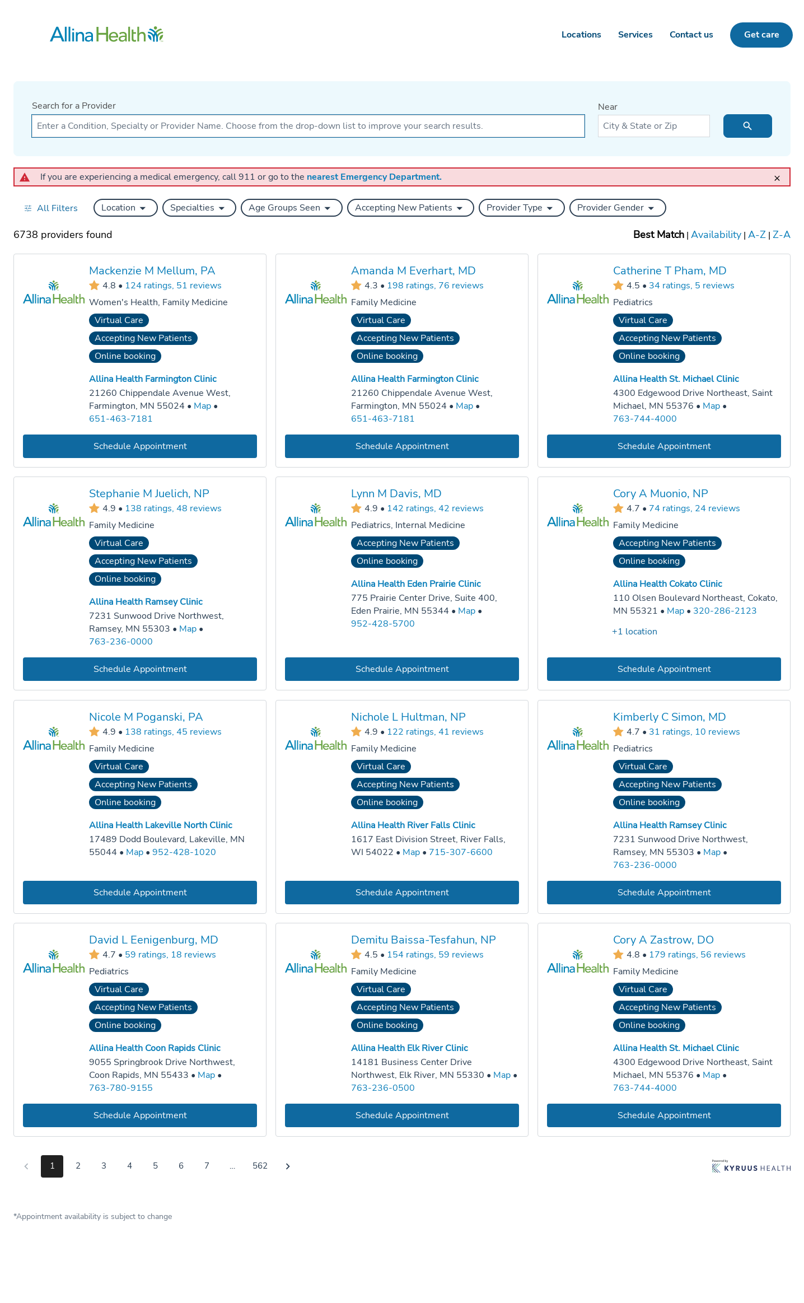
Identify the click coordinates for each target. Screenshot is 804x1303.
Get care (761, 35)
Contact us (691, 35)
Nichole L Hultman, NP (408, 717)
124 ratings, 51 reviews (173, 285)
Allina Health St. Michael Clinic (675, 379)
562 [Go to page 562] (260, 1165)
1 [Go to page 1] (52, 1165)
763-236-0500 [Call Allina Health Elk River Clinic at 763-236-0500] (383, 1088)
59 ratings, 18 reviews (170, 955)
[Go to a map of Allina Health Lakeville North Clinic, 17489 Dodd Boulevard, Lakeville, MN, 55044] (134, 852)
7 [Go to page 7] (206, 1165)
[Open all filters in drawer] (50, 208)
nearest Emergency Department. (374, 177)
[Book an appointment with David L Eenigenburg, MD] (140, 1116)
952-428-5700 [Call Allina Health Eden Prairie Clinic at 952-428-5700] (383, 624)
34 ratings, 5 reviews (692, 285)
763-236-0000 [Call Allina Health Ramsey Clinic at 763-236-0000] (121, 642)
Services (635, 35)
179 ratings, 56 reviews (697, 955)
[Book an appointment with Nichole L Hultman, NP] (402, 892)
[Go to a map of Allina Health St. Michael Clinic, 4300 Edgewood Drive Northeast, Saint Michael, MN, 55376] (711, 406)
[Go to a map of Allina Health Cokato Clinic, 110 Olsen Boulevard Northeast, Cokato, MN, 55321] (675, 611)
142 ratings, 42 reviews (435, 508)
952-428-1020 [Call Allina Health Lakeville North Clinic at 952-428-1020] (184, 852)
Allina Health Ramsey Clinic (145, 602)
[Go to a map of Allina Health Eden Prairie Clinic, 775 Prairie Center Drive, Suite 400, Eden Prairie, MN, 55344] (466, 611)
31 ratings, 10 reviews (694, 731)
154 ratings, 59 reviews (435, 955)
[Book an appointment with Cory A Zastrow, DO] (664, 1116)
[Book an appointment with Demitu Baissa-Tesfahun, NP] (402, 1116)
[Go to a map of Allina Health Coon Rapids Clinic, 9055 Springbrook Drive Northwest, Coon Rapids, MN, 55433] (206, 1075)
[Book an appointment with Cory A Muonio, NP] (664, 669)
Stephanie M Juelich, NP (149, 493)
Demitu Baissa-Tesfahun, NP (423, 939)
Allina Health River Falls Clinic (413, 825)
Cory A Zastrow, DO (663, 939)
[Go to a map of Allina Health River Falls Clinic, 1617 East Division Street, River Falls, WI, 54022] (411, 852)
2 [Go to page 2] (78, 1165)
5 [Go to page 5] (155, 1165)
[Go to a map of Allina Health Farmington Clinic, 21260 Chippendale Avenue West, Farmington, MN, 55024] (202, 406)
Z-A (782, 234)
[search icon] (747, 126)
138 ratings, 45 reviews (173, 731)
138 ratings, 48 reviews (173, 508)
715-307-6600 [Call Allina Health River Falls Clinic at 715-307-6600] (461, 852)
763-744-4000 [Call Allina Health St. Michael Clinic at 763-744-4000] (645, 418)
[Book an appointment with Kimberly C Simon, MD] (664, 892)
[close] (780, 173)
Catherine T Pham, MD (670, 270)
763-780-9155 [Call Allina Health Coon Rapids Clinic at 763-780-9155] (121, 1088)
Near (608, 107)
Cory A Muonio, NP (660, 493)
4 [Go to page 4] (129, 1165)
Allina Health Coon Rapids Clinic (154, 1048)
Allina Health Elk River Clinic (409, 1048)
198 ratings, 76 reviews (435, 285)
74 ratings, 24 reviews (694, 508)
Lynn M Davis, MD (396, 493)
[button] (126, 208)
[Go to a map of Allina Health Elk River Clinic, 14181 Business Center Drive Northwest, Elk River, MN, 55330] (502, 1075)
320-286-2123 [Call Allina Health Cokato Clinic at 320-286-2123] (725, 611)
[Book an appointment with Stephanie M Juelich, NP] (140, 669)
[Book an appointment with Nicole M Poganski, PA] (140, 892)
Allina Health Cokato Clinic (667, 584)
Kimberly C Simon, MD (669, 717)
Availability (716, 234)
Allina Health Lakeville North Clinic (160, 825)
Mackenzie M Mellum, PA (152, 270)
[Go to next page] (288, 1166)
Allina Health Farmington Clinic (152, 379)
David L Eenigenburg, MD (153, 939)
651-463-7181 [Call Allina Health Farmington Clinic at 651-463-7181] (121, 418)
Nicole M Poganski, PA (146, 717)
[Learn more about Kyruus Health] (751, 1169)
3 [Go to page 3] (103, 1165)
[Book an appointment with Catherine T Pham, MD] (664, 446)
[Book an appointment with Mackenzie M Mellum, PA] (140, 446)
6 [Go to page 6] (181, 1165)
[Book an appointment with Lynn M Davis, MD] (402, 669)
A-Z (757, 234)
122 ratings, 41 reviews (435, 731)
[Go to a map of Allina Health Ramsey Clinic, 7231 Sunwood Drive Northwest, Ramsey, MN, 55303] (188, 629)
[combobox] (308, 126)
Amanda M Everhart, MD (413, 270)
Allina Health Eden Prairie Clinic (415, 584)
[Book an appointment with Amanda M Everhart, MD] (402, 446)
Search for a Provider (74, 106)
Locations (581, 35)
